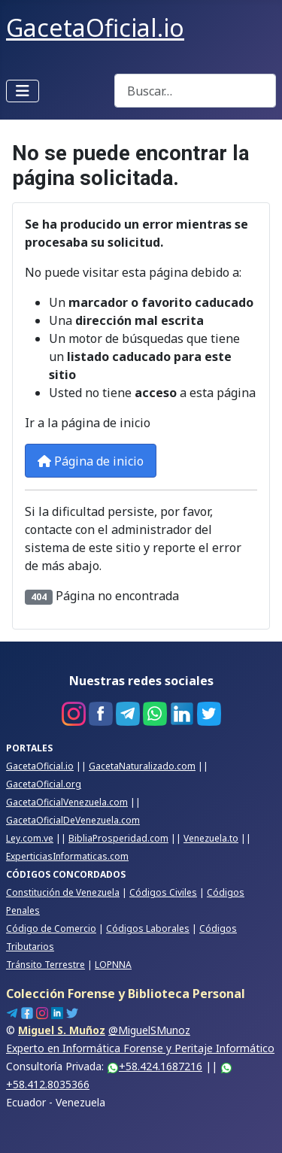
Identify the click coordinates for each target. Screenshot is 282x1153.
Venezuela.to (210, 838)
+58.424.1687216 (154, 1066)
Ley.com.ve (29, 838)
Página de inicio (91, 461)
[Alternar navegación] (22, 91)
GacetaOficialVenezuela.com (67, 802)
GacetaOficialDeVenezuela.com (73, 820)
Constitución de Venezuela (63, 892)
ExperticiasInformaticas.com (67, 856)
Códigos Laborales (148, 928)
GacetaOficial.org (43, 784)
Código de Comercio (51, 928)
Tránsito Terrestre (45, 964)
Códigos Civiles (163, 892)
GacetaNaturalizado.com (142, 766)
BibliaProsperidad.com (118, 838)
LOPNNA (113, 964)
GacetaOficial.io (40, 766)
